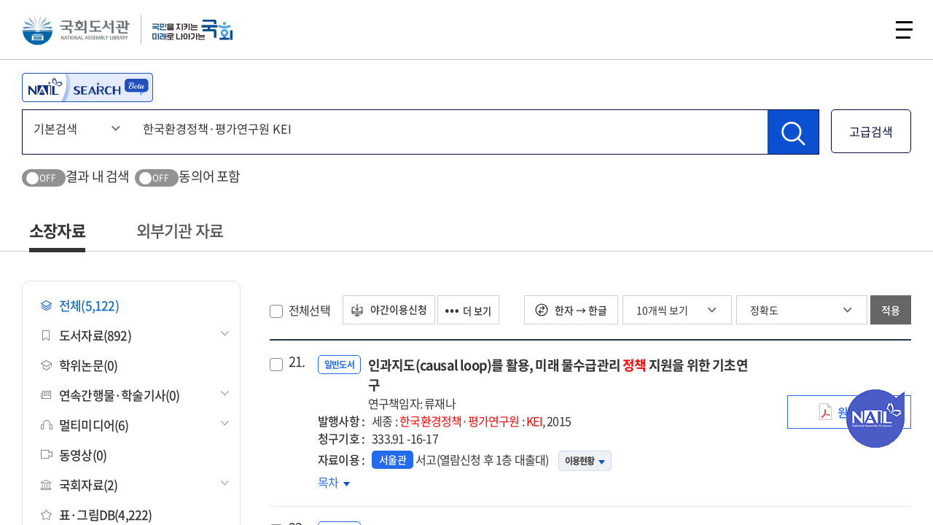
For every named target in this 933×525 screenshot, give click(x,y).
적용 (890, 310)
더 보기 (480, 310)
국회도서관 (80, 33)
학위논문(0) (79, 365)
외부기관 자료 (179, 230)
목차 (334, 482)
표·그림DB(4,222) (96, 514)
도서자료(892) (86, 335)
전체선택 (309, 309)
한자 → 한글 (571, 310)
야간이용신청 (393, 310)
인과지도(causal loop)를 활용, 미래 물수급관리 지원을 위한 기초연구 (563, 383)
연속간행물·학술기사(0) (110, 395)
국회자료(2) (79, 484)
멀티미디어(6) (85, 425)
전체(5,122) (80, 305)
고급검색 (871, 131)
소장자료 (57, 230)
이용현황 (585, 460)
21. (297, 361)
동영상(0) (73, 455)
